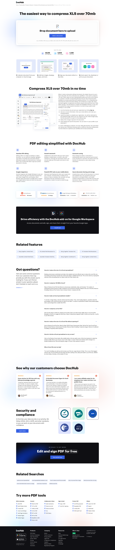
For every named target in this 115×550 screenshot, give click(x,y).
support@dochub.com (91, 530)
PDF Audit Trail (77, 511)
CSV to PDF (34, 511)
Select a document (57, 36)
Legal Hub (46, 538)
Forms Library (33, 542)
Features (32, 544)
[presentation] (57, 33)
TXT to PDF (34, 506)
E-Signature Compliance (50, 540)
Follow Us (90, 536)
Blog (59, 533)
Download (90, 508)
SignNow (60, 540)
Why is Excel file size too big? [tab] (70, 347)
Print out (90, 513)
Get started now (57, 457)
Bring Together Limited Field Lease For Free (90, 256)
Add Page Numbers (22, 513)
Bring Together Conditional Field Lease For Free (69, 256)
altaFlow (60, 542)
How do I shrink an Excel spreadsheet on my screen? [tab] (70, 334)
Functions (32, 545)
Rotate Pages (21, 515)
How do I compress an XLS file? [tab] (70, 308)
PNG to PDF (34, 520)
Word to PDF (35, 504)
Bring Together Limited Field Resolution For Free (27, 251)
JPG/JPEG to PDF (36, 518)
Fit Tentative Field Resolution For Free (90, 251)
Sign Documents (34, 536)
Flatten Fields (91, 511)
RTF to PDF (34, 515)
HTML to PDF (35, 508)
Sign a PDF (62, 504)
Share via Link (49, 506)
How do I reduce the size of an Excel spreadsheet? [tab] (70, 270)
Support (46, 542)
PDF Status (48, 513)
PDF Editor (32, 533)
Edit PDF (20, 504)
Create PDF (20, 508)
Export (89, 506)
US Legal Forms (62, 538)
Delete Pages (21, 518)
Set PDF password (78, 504)
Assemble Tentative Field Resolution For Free (48, 256)
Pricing (32, 540)
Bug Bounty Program (49, 545)
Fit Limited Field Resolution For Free (48, 251)
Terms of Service (48, 535)
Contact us (19, 287)
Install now (57, 228)
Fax (47, 511)
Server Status (33, 538)
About (45, 533)
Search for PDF (91, 504)
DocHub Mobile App (63, 535)
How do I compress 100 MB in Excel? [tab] (70, 283)
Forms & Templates (35, 535)
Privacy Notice (47, 536)
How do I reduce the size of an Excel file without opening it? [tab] (70, 321)
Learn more (22, 431)
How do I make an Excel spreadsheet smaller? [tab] (70, 296)
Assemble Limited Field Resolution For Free (27, 256)
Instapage (60, 544)
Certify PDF (77, 508)
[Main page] (20, 2)
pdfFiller (60, 536)
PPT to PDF (34, 513)
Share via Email (50, 508)
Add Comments (50, 504)
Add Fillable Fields (22, 506)
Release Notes (47, 544)
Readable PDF (77, 506)
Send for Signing (64, 506)
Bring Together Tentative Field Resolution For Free (69, 251)
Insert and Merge (22, 511)
